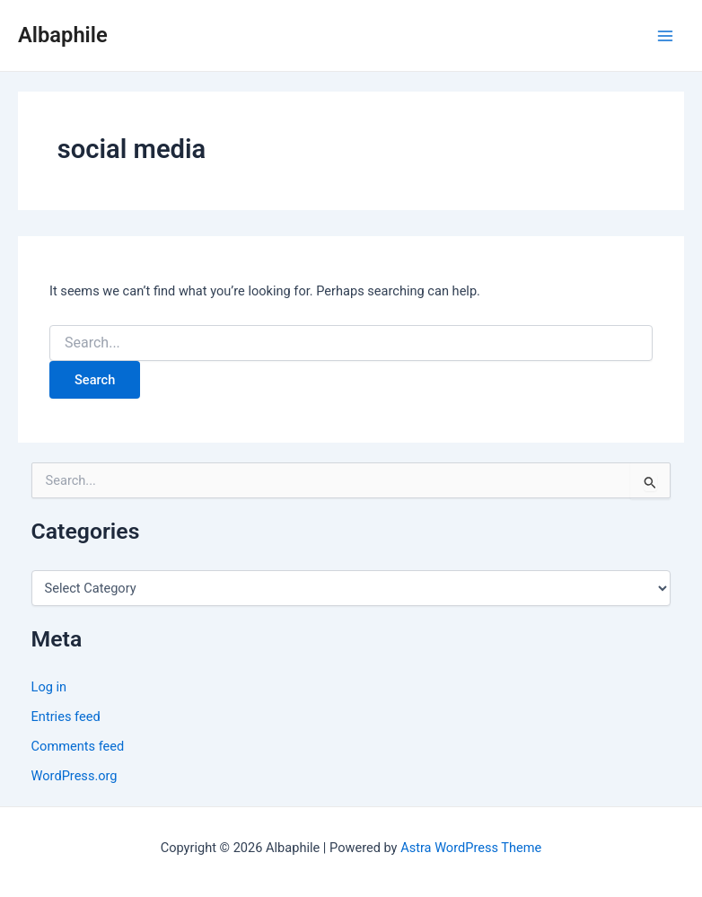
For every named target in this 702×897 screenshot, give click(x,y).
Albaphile (63, 35)
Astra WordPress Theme (470, 848)
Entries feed (66, 716)
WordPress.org (74, 776)
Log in (49, 687)
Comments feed (78, 746)
